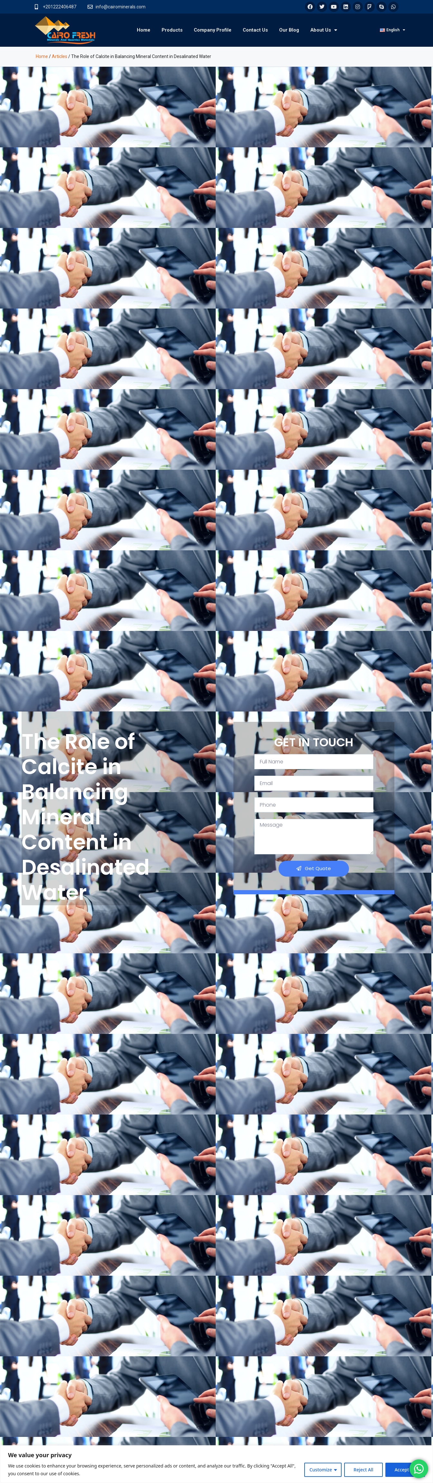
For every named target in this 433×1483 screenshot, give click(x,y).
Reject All (363, 1470)
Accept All (405, 1470)
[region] (216, 1464)
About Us (323, 30)
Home (143, 30)
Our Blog (289, 30)
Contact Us (255, 30)
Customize (320, 1470)
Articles (59, 56)
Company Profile (212, 30)
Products (172, 30)
